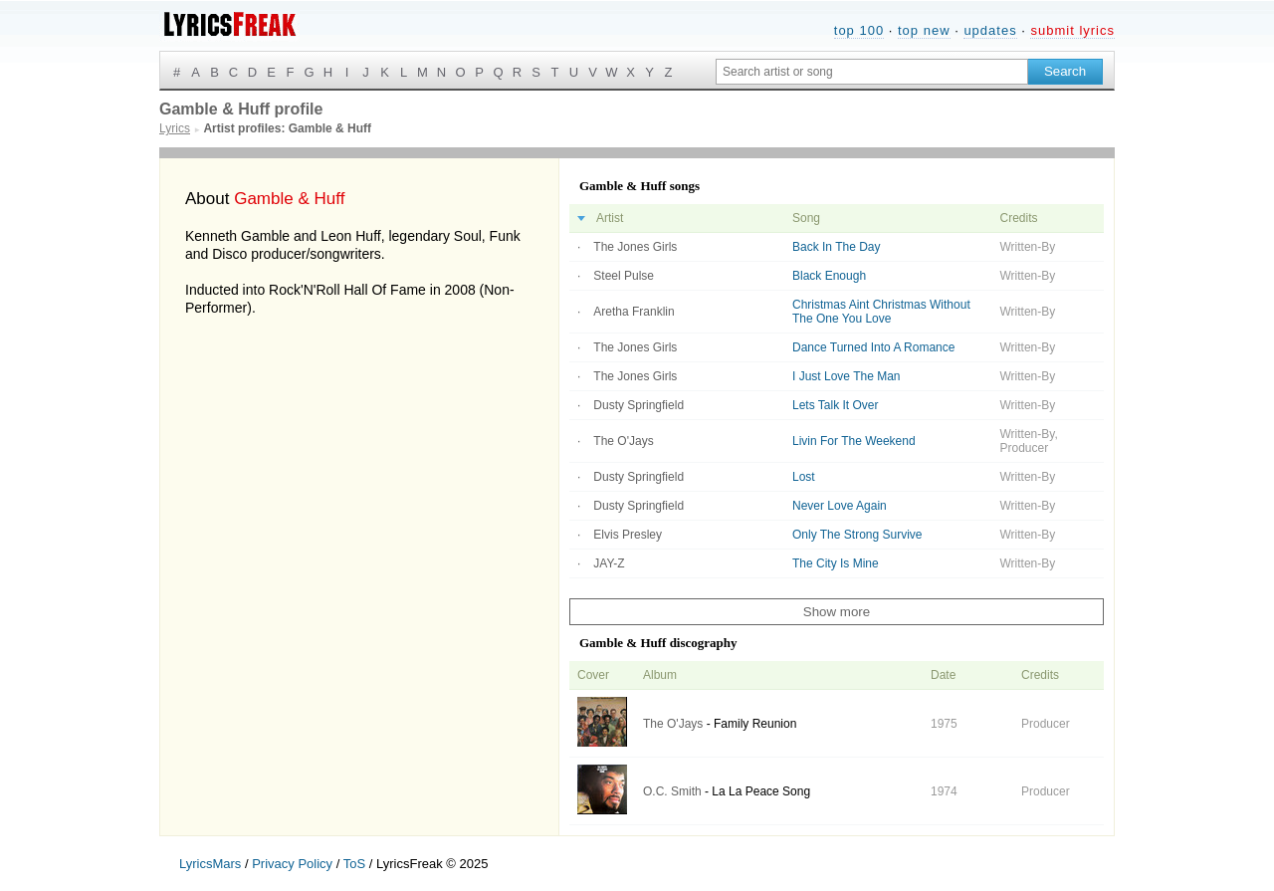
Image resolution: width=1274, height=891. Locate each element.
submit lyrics (1072, 30)
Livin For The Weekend (854, 441)
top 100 (859, 30)
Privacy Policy (292, 863)
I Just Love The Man (846, 376)
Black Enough (829, 276)
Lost (803, 477)
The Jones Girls (635, 247)
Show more (836, 611)
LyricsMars (210, 863)
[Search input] (872, 72)
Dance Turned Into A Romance (873, 347)
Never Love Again (839, 506)
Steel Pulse (623, 276)
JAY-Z (608, 563)
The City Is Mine (835, 563)
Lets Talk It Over (835, 405)
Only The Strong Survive (857, 535)
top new (924, 30)
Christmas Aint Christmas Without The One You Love (881, 312)
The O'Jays (623, 441)
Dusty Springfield (638, 405)
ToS (354, 863)
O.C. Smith (672, 791)
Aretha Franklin (633, 312)
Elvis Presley (627, 535)
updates (989, 30)
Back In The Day (836, 247)
